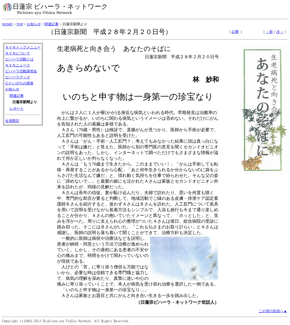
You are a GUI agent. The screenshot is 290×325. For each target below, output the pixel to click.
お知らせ (34, 24)
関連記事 (51, 24)
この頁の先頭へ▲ (273, 311)
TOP (19, 24)
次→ (279, 32)
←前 (269, 32)
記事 (235, 32)
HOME (7, 24)
